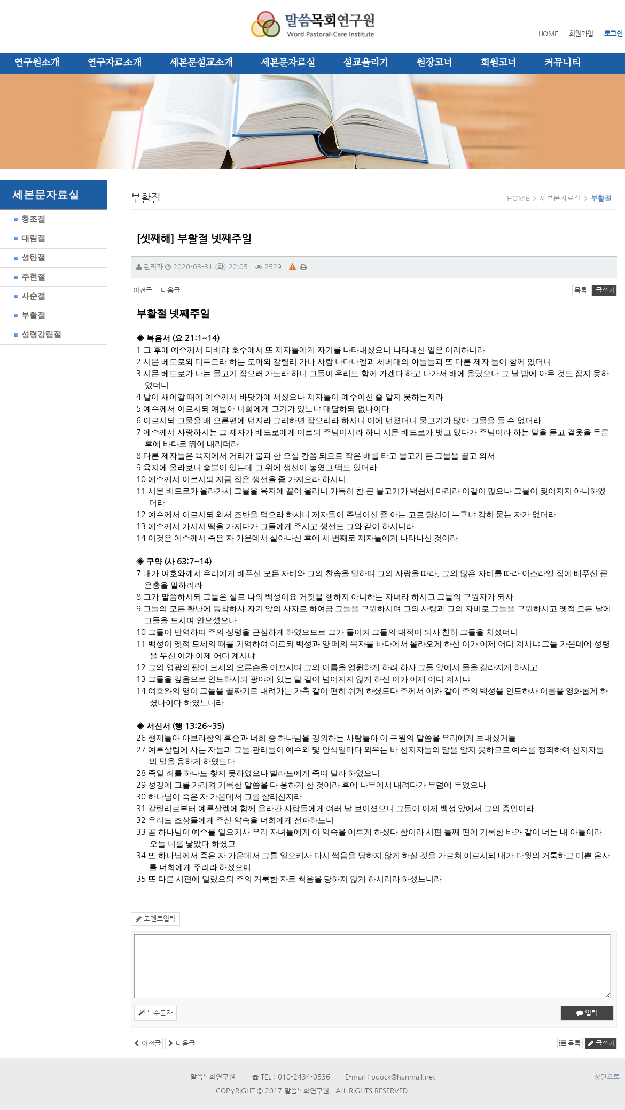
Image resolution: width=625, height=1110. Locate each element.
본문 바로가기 (0, 0)
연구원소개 (36, 63)
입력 (587, 1013)
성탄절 (28, 257)
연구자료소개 (114, 63)
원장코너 (434, 63)
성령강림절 (36, 334)
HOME (548, 33)
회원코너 (498, 63)
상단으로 (607, 1077)
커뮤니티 (562, 63)
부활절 (28, 315)
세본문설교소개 (201, 63)
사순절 (28, 295)
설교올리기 (365, 63)
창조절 (28, 218)
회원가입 (581, 33)
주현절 (28, 276)
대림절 (28, 238)
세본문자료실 (288, 63)
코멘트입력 (155, 918)
